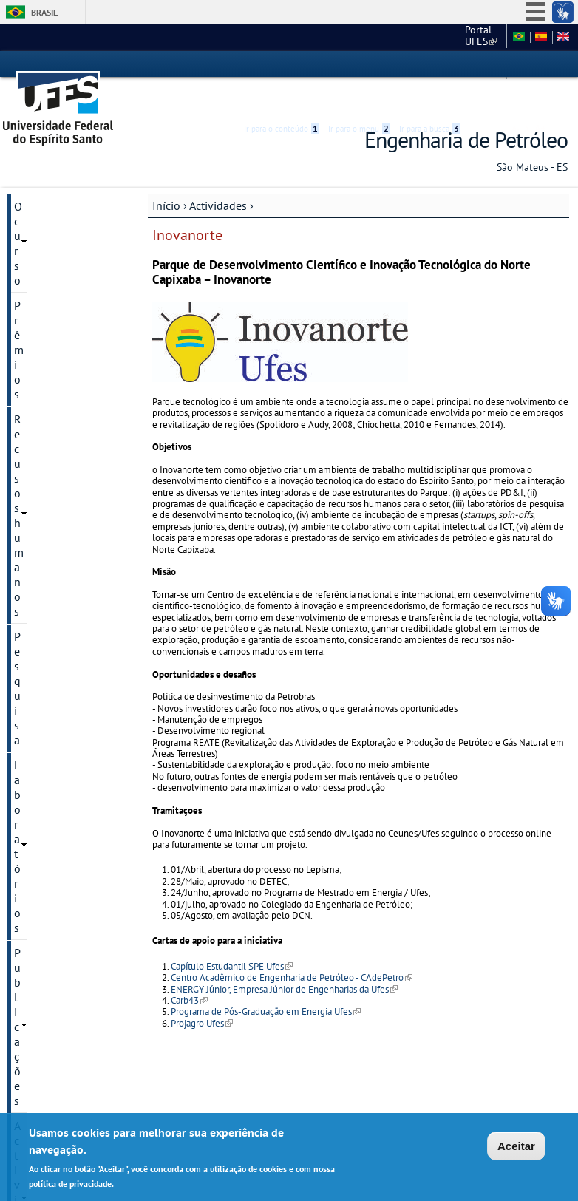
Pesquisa (36, 250)
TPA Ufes (35, 400)
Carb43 (189, 969)
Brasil (44, 12)
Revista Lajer (44, 425)
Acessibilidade (479, 64)
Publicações (44, 300)
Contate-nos (44, 721)
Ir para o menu (359, 64)
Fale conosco (472, 37)
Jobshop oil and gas (61, 516)
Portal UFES (350, 37)
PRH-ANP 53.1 (47, 375)
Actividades (218, 174)
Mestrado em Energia (64, 631)
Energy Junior (46, 566)
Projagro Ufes (202, 992)
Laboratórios (46, 275)
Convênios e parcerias (44, 663)
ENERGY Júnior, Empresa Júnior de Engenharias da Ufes (284, 958)
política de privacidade (70, 1185)
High (497, 65)
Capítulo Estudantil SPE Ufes (232, 935)
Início (166, 174)
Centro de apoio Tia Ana (61, 599)
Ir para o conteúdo (281, 64)
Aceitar (516, 1148)
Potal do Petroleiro (58, 541)
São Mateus (43, 696)
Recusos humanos (60, 225)
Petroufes (37, 490)
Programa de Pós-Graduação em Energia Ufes (266, 980)
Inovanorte (40, 350)
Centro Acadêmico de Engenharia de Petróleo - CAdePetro (291, 946)
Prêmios (34, 200)
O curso (33, 175)
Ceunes (412, 37)
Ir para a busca (429, 64)
